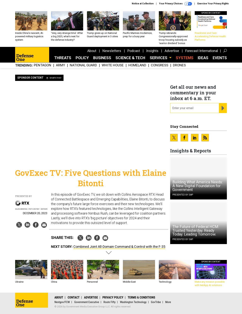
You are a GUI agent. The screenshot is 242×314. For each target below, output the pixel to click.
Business (102, 58)
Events (220, 58)
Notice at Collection (143, 3)
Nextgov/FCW (62, 302)
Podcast (133, 51)
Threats (62, 58)
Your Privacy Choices (175, 3)
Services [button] (159, 58)
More (168, 302)
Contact (74, 297)
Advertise (172, 51)
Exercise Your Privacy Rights (213, 3)
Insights (152, 51)
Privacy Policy (112, 297)
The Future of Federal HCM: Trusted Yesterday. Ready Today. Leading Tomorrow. (195, 230)
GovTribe (156, 302)
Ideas (203, 58)
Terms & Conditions (141, 297)
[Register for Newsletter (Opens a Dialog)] (223, 108)
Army (60, 65)
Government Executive (86, 302)
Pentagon (42, 65)
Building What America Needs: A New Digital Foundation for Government (197, 186)
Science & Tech (130, 58)
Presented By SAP (182, 194)
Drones (179, 65)
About (91, 51)
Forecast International (201, 51)
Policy (82, 58)
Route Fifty (109, 302)
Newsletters (111, 51)
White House (113, 65)
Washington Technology (133, 302)
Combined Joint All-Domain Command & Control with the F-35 (119, 247)
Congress (159, 65)
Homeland (137, 65)
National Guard (83, 65)
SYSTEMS (184, 58)
